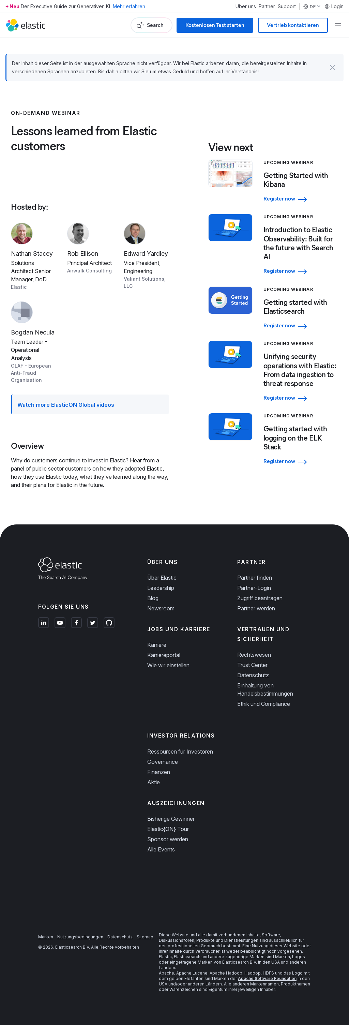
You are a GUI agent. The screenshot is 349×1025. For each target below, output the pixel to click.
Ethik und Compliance (263, 703)
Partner (267, 6)
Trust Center (252, 665)
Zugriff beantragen (260, 598)
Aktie (153, 782)
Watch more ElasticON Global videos (65, 404)
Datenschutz (253, 675)
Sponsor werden (167, 839)
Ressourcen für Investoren (180, 751)
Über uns (246, 6)
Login (334, 6)
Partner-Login (254, 587)
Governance (162, 761)
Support (287, 6)
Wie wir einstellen (168, 665)
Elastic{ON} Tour (168, 829)
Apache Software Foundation (267, 978)
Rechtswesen (254, 654)
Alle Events (161, 849)
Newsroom (160, 608)
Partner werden (256, 608)
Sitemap (145, 936)
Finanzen (158, 772)
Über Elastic (162, 577)
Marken (45, 936)
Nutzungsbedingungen (80, 936)
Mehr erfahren (129, 6)
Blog (152, 598)
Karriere (156, 644)
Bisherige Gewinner (171, 818)
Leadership (160, 587)
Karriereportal (163, 655)
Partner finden (254, 577)
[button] (332, 67)
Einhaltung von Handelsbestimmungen (265, 689)
